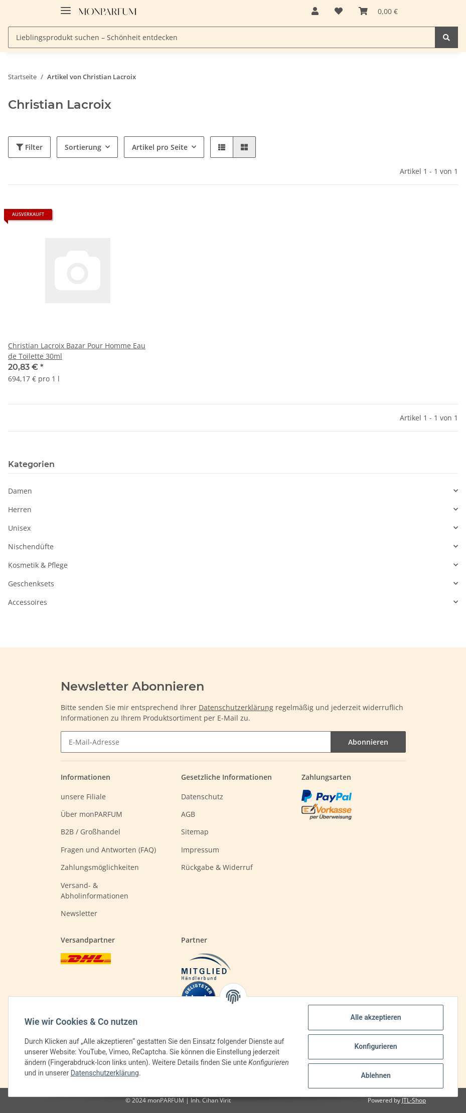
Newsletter (79, 913)
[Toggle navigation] (66, 6)
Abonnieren (368, 742)
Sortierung (83, 147)
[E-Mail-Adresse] (196, 742)
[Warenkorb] (378, 11)
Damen (20, 491)
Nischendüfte (31, 546)
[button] (315, 11)
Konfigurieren (375, 1046)
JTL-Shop (414, 1100)
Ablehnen (375, 1075)
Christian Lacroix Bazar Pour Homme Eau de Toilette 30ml (76, 351)
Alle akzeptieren (375, 1017)
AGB (188, 814)
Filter (29, 147)
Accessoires (27, 602)
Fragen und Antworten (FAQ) (108, 849)
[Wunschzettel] (339, 11)
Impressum (200, 849)
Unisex (19, 528)
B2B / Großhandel (90, 831)
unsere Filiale (83, 796)
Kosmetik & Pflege (38, 565)
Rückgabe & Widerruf (217, 867)
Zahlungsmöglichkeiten (100, 867)
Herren (20, 509)
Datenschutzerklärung (236, 707)
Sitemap (195, 831)
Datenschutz (202, 796)
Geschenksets (31, 583)
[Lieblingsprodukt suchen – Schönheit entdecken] (221, 37)
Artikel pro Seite (160, 147)
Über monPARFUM (91, 814)
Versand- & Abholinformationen (94, 890)
